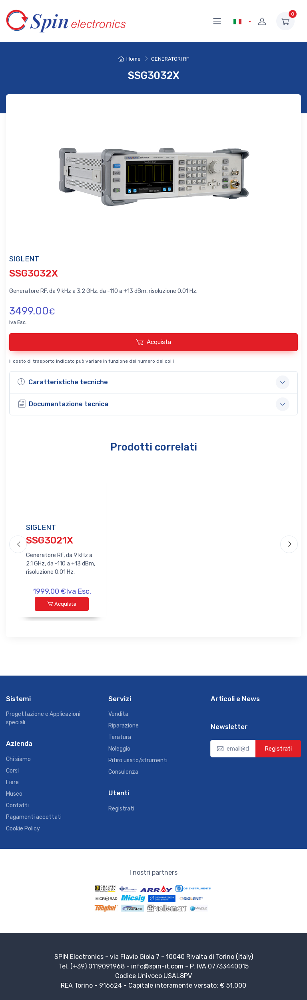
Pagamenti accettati (34, 817)
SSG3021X (49, 540)
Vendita (118, 714)
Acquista (153, 342)
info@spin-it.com (157, 966)
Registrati (121, 808)
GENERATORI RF (170, 59)
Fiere (12, 782)
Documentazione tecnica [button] (63, 403)
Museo (14, 794)
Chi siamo (18, 759)
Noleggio (119, 748)
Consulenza (123, 772)
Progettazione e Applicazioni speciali (43, 718)
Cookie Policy (23, 828)
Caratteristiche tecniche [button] (63, 382)
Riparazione (123, 725)
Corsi (12, 770)
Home (129, 59)
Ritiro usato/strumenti (137, 760)
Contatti (17, 805)
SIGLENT (41, 527)
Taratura (119, 737)
